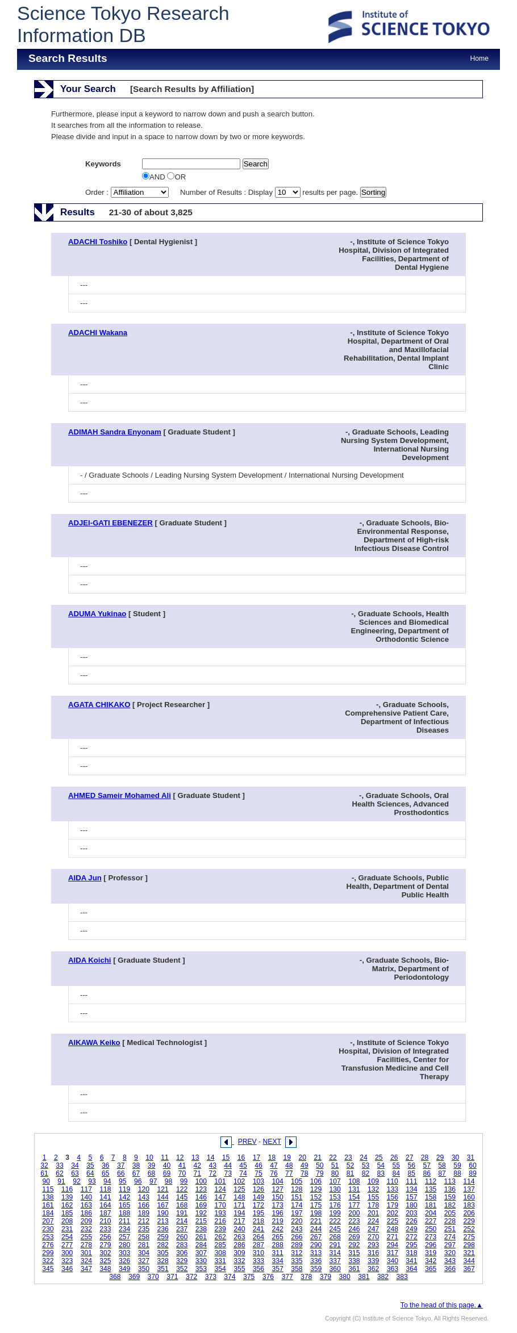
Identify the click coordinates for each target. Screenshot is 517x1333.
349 (124, 1269)
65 (106, 1173)
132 (373, 1189)
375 (249, 1277)
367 (468, 1269)
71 (198, 1173)
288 (277, 1245)
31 (471, 1157)
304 (143, 1253)
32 (44, 1165)
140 (86, 1197)
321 (468, 1253)
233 (105, 1229)
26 (394, 1157)
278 (86, 1245)
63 (75, 1173)
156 (392, 1197)
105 (296, 1181)
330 (201, 1261)
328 (162, 1261)
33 (60, 1165)
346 (67, 1269)
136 (450, 1189)
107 (334, 1181)
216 (220, 1221)
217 (239, 1221)
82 (366, 1173)
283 (181, 1245)
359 (316, 1269)
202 (392, 1213)
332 (239, 1261)
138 (47, 1197)
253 (47, 1237)
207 (47, 1221)
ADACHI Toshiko (97, 241)
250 (430, 1229)
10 (149, 1157)
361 (354, 1269)
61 (44, 1173)
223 (354, 1221)
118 (105, 1189)
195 (258, 1213)
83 (381, 1173)
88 (457, 1173)
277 (67, 1245)
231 (67, 1229)
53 (366, 1165)
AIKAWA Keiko (94, 1042)
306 (181, 1253)
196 (277, 1213)
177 (354, 1205)
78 (304, 1173)
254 (67, 1237)
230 (47, 1229)
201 (373, 1213)
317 (392, 1253)
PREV (247, 1142)
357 (277, 1269)
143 (143, 1197)
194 (239, 1213)
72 (212, 1173)
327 (143, 1261)
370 (153, 1277)
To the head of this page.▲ (442, 1305)
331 (220, 1261)
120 (143, 1189)
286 (239, 1245)
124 (220, 1189)
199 (335, 1213)
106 (316, 1181)
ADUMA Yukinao (97, 613)
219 (277, 1221)
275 (468, 1237)
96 (138, 1181)
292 (354, 1245)
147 (220, 1197)
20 (302, 1157)
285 (220, 1245)
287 (258, 1245)
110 (392, 1181)
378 (306, 1277)
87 (442, 1173)
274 (450, 1237)
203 (411, 1213)
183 (468, 1205)
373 (210, 1277)
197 (296, 1213)
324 (86, 1261)
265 (277, 1237)
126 (258, 1189)
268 (335, 1237)
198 (316, 1213)
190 (162, 1213)
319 (430, 1253)
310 (258, 1253)
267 (316, 1237)
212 (143, 1221)
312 (296, 1253)
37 (121, 1165)
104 (277, 1181)
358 (296, 1269)
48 (289, 1165)
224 (373, 1221)
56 (411, 1165)
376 (268, 1277)
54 (381, 1165)
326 (124, 1261)
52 (351, 1165)
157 (411, 1197)
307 (201, 1253)
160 (468, 1197)
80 (335, 1173)
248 (392, 1229)
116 (67, 1189)
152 (316, 1197)
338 (354, 1261)
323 (67, 1261)
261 (201, 1237)
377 (287, 1277)
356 (258, 1269)
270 (373, 1237)
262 (220, 1237)
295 (411, 1245)
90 (46, 1181)
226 (411, 1221)
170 (220, 1205)
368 (114, 1277)
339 (373, 1261)
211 (124, 1221)
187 (105, 1213)
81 (351, 1173)
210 (105, 1221)
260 (181, 1237)
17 (257, 1157)
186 (86, 1213)
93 (92, 1181)
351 (162, 1269)
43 (212, 1165)
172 (258, 1205)
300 (67, 1253)
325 (105, 1261)
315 (354, 1253)
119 (124, 1189)
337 (335, 1261)
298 (468, 1245)
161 (47, 1205)
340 (392, 1261)
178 (373, 1205)
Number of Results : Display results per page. (270, 192)
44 (228, 1165)
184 (47, 1213)
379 (325, 1277)
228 (450, 1221)
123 (201, 1189)
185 (67, 1213)
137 (468, 1189)
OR (176, 177)
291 (335, 1245)
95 (123, 1181)
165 (124, 1205)
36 (106, 1165)
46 (258, 1165)
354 (220, 1269)
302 (105, 1253)
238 (201, 1229)
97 (153, 1181)
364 (411, 1269)
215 (201, 1221)
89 (473, 1173)
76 (274, 1173)
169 (201, 1205)
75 (258, 1173)
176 (335, 1205)
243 (296, 1229)
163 (86, 1205)
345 (47, 1269)
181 (430, 1205)
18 (272, 1157)
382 (383, 1277)
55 (397, 1165)
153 (335, 1197)
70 (182, 1173)
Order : (127, 192)
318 (411, 1253)
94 (107, 1181)
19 (287, 1157)
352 (181, 1269)
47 (274, 1165)
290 (316, 1245)
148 (239, 1197)
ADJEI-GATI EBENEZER (110, 523)
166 (143, 1205)
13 (195, 1157)
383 (402, 1277)
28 (425, 1157)
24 (364, 1157)
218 (258, 1221)
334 (277, 1261)
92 (77, 1181)
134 (411, 1189)
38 (136, 1165)
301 (86, 1253)
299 (47, 1253)
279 (105, 1245)
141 (105, 1197)
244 (316, 1229)
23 (348, 1157)
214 (181, 1221)
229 (468, 1221)
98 (169, 1181)
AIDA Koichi (89, 960)
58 (442, 1165)
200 (354, 1213)
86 (427, 1173)
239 (220, 1229)
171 (239, 1205)
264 (258, 1237)
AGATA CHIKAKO (99, 704)
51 (335, 1165)
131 (354, 1189)
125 (239, 1189)
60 (473, 1165)
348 (105, 1269)
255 (86, 1237)
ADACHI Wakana (97, 332)
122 (181, 1189)
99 (184, 1181)
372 (191, 1277)
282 (162, 1245)
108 (354, 1181)
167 (162, 1205)
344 (468, 1261)
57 (427, 1165)
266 (296, 1237)
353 (201, 1269)
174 (296, 1205)
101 (220, 1181)
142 (124, 1197)
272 (411, 1237)
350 (143, 1269)
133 (392, 1189)
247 (373, 1229)
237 (181, 1229)
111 (411, 1181)
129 (316, 1189)
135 (430, 1189)
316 (373, 1253)
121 (162, 1189)
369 (134, 1277)
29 (440, 1157)
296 (430, 1245)
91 (61, 1181)
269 (354, 1237)
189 (143, 1213)
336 (316, 1261)
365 (430, 1269)
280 (124, 1245)
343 (450, 1261)
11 (165, 1157)
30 (456, 1157)
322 (47, 1261)
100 (201, 1181)
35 (90, 1165)
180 (411, 1205)
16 (241, 1157)
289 (296, 1245)
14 (211, 1157)
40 (167, 1165)
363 (392, 1269)
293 (373, 1245)
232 (86, 1229)
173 (277, 1205)
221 (316, 1221)
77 (289, 1173)
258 (143, 1237)
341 (411, 1261)
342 (430, 1261)
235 (143, 1229)
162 (67, 1205)
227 (430, 1221)
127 (277, 1189)
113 (450, 1181)
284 (201, 1245)
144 (162, 1197)
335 (296, 1261)
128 (296, 1189)
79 (320, 1173)
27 (410, 1157)
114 (468, 1181)
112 (430, 1181)
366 (450, 1269)
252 (468, 1229)
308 (220, 1253)
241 (258, 1229)
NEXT (272, 1142)
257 (124, 1237)
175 (316, 1205)
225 (392, 1221)
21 (318, 1157)
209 (86, 1221)
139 (67, 1197)
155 (373, 1197)
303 (124, 1253)
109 (373, 1181)
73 (228, 1173)
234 (124, 1229)
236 (162, 1229)
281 (143, 1245)
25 (379, 1157)
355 (239, 1269)
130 (335, 1189)
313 (316, 1253)
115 (47, 1189)
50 (320, 1165)
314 (335, 1253)
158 (430, 1197)
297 (450, 1245)
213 (162, 1221)
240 (239, 1229)
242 (277, 1229)
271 (392, 1237)
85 (411, 1173)
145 (181, 1197)
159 (450, 1197)
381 (363, 1277)
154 (354, 1197)
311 (277, 1253)
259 (162, 1237)
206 (468, 1213)
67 (136, 1173)
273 (430, 1237)
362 (373, 1269)
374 (229, 1277)
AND (154, 177)
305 (162, 1253)
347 (86, 1269)
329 (181, 1261)
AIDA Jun (85, 878)
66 (121, 1173)
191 (181, 1213)
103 (258, 1181)
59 (457, 1165)
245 (335, 1229)
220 (296, 1221)
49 (304, 1165)
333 (258, 1261)
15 (226, 1157)
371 (172, 1277)
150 (277, 1197)
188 (124, 1213)
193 (220, 1213)
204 (430, 1213)
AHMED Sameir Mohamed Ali (119, 795)
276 (47, 1245)
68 (152, 1173)
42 (198, 1165)
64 (90, 1173)
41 (182, 1165)
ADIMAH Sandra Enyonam (114, 432)
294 (392, 1245)
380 (344, 1277)
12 (180, 1157)
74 (243, 1173)
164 (105, 1205)
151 (296, 1197)
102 (239, 1181)
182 (450, 1205)
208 (67, 1221)
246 (354, 1229)
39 (152, 1165)
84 (397, 1173)
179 (392, 1205)
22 (333, 1157)
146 (201, 1197)
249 (411, 1229)
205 (450, 1213)
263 (239, 1237)
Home (479, 58)
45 (243, 1165)
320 (450, 1253)
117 (86, 1189)
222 (335, 1221)
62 (60, 1173)
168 (181, 1205)
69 (167, 1173)
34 (75, 1165)
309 (239, 1253)
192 (201, 1213)
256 (105, 1237)
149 (258, 1197)
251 (450, 1229)
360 (335, 1269)
